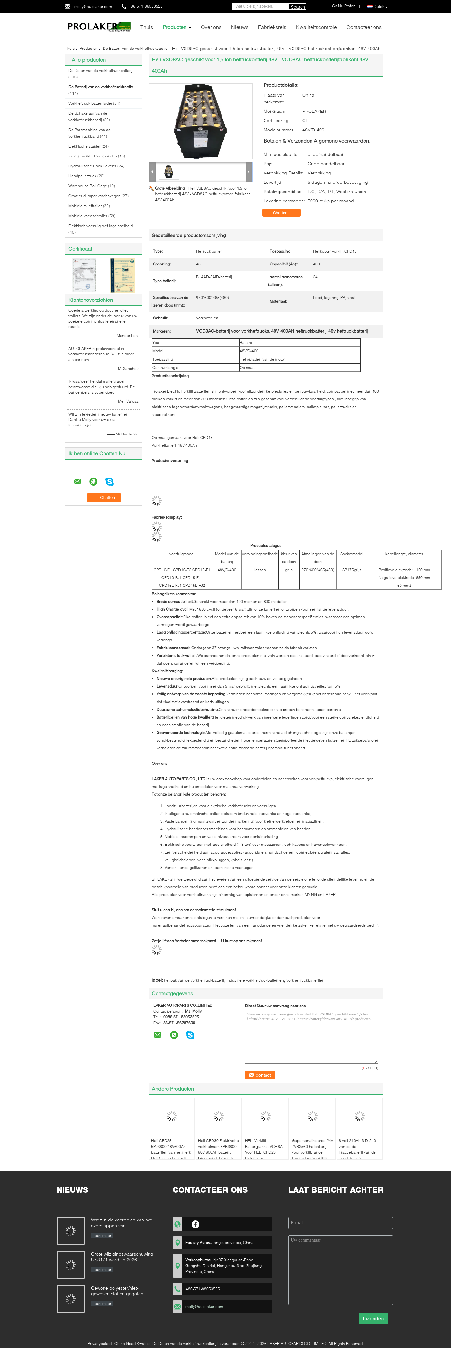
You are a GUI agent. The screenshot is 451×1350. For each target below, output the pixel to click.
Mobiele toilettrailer (85, 205)
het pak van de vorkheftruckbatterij (194, 980)
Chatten (284, 213)
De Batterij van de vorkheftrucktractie (135, 48)
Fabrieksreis (272, 27)
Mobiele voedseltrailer (87, 215)
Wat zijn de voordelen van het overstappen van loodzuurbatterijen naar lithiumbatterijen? (121, 1223)
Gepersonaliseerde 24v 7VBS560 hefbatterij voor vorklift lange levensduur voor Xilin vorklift (312, 1152)
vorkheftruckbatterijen (305, 980)
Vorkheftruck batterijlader (90, 103)
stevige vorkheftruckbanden (92, 156)
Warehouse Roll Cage (87, 185)
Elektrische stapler (84, 146)
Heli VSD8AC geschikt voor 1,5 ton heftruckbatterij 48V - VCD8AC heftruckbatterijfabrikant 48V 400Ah (202, 194)
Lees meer (102, 1235)
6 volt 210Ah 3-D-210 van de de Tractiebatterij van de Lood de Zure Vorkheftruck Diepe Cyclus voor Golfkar (357, 1155)
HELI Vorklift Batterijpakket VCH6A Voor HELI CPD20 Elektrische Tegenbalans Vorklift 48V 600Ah (264, 1155)
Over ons (211, 27)
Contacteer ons (364, 27)
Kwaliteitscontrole (316, 27)
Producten (174, 27)
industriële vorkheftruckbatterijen (255, 980)
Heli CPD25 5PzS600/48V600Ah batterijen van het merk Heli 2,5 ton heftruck (171, 1149)
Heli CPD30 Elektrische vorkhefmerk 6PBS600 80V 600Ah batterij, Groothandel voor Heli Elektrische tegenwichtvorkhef (218, 1155)
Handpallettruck (82, 176)
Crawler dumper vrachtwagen (94, 195)
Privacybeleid (100, 1343)
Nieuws (239, 27)
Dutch (381, 6)
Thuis (146, 27)
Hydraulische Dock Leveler (92, 166)
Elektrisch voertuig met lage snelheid (100, 225)
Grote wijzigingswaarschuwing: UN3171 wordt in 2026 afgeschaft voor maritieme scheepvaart (123, 1257)
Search (298, 7)
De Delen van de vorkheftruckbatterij (100, 70)
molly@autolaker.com (93, 6)
